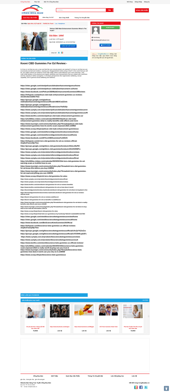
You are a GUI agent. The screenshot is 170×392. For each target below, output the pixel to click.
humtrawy (96, 37)
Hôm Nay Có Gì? (48, 17)
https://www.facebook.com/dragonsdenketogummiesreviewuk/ (67, 326)
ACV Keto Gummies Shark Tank (109, 326)
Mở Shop (130, 2)
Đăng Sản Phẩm (142, 10)
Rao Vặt (37, 2)
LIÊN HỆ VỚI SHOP (68, 46)
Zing (62, 52)
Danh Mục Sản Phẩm (30, 17)
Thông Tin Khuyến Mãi (82, 17)
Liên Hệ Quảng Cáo (117, 376)
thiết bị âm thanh (48, 23)
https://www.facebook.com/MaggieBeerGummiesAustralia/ (90, 326)
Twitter (59, 52)
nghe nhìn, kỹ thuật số (34, 23)
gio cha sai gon (39, 379)
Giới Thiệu (54, 376)
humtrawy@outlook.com (101, 40)
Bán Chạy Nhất (64, 17)
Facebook (141, 387)
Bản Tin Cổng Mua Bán (51, 2)
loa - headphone (60, 23)
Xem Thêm (145, 300)
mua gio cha (30, 379)
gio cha (22, 379)
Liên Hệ (134, 376)
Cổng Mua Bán (25, 2)
